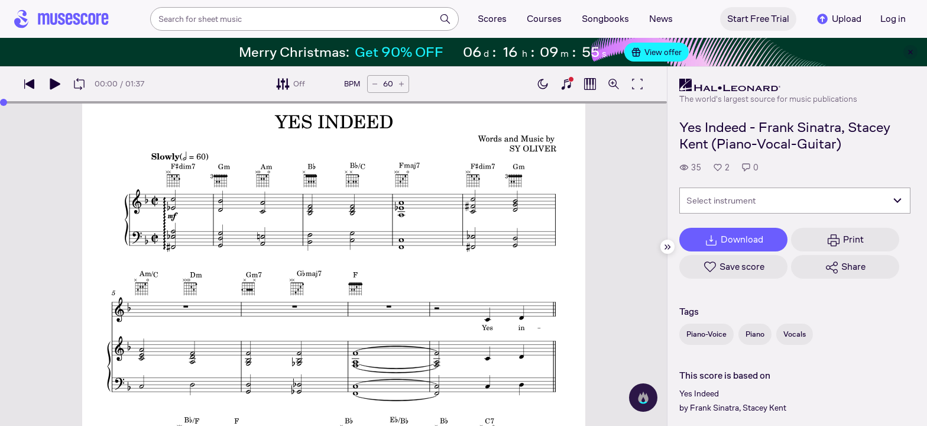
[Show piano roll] (590, 84)
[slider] (3, 102)
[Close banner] (910, 52)
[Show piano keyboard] (566, 84)
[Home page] (61, 18)
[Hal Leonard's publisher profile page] (768, 85)
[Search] (445, 19)
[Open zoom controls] (613, 84)
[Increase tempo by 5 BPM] (401, 84)
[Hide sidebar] (667, 247)
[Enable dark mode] (543, 84)
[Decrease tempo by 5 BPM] (375, 84)
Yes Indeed (699, 393)
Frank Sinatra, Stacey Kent (738, 407)
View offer (656, 52)
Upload (838, 19)
